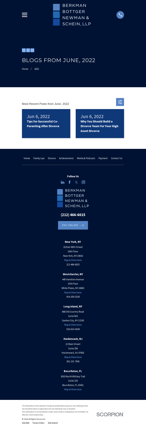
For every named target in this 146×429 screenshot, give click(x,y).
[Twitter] (76, 182)
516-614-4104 (73, 329)
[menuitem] (25, 423)
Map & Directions (73, 260)
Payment (103, 158)
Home (27, 158)
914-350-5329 (73, 296)
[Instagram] (83, 182)
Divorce (52, 158)
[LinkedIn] (62, 182)
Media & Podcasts (86, 158)
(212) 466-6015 (73, 214)
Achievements (66, 158)
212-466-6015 (73, 264)
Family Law (38, 158)
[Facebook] (69, 182)
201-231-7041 (73, 361)
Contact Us (116, 158)
